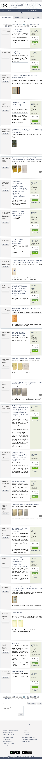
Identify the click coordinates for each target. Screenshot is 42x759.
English (9, 756)
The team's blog (5, 739)
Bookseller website (27, 726)
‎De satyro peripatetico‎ (18, 481)
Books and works (10, 11)
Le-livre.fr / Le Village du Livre (34, 529)
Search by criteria (14, 7)
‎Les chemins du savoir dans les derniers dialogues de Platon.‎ (18, 104)
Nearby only (27, 21)
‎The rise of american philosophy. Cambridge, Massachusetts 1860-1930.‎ (20, 333)
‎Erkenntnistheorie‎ (17, 671)
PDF (30, 18)
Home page (2, 11)
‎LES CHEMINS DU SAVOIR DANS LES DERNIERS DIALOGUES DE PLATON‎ (25, 76)
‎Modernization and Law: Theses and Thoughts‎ (26, 359)
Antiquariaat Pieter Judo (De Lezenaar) (34, 54)
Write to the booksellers (23, 1)
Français (14, 756)
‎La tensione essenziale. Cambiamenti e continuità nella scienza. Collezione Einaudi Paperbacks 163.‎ (27, 261)
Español (32, 756)
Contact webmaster (6, 741)
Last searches (5, 704)
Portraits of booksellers (8, 728)
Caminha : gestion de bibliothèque (31, 728)
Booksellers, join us (27, 724)
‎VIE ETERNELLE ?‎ (17, 613)
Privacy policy (5, 745)
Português (19, 756)
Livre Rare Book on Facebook (29, 739)
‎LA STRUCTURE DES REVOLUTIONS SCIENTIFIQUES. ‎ (18, 241)
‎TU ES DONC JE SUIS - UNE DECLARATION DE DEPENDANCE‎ (19, 529)
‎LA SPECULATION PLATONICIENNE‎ (17, 30)
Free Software (27, 734)
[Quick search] (16, 5)
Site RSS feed (26, 741)
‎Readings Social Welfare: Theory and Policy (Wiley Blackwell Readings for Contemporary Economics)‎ (27, 158)
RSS (34, 18)
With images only (19, 21)
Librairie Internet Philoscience (34, 407)
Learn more (35, 757)
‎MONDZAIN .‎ (16, 643)
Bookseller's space (36, 1)
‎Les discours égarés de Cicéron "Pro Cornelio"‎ (25, 504)
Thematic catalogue (12, 13)
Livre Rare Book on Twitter (28, 737)
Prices (25, 730)
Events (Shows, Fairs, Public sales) (9, 730)
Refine (39, 21)
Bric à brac (26, 732)
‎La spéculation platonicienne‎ (16, 52)
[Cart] (28, 5)
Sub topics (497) (19, 17)
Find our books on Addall (7, 734)
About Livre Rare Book (8, 737)
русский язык (26, 756)
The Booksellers (21, 11)
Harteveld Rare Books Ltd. (34, 182)
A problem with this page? (7, 743)
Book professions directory (32, 11)
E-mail (39, 18)
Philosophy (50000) (6, 17)
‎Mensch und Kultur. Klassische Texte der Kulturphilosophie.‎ (18, 213)
